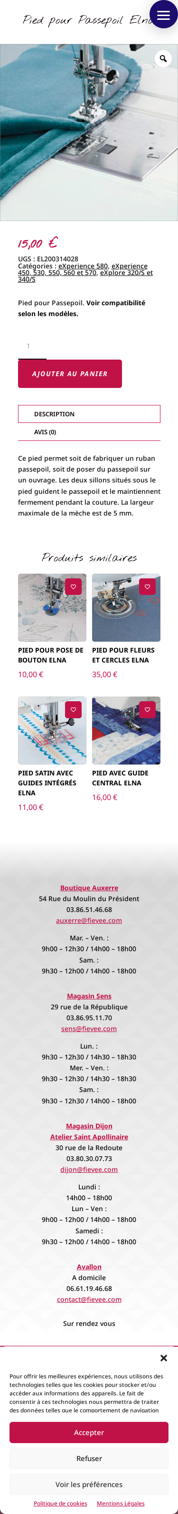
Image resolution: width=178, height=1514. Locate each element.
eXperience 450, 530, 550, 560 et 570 (83, 269)
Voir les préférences (89, 1484)
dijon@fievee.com (89, 1169)
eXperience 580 (83, 265)
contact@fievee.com (89, 1299)
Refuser (89, 1458)
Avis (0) (45, 432)
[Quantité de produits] (32, 346)
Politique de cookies (60, 1503)
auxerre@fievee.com (89, 920)
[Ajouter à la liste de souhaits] (73, 586)
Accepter (89, 1432)
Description (54, 414)
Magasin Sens (89, 995)
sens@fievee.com (89, 1028)
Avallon (89, 1266)
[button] (164, 1358)
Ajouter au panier (70, 373)
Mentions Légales (121, 1503)
